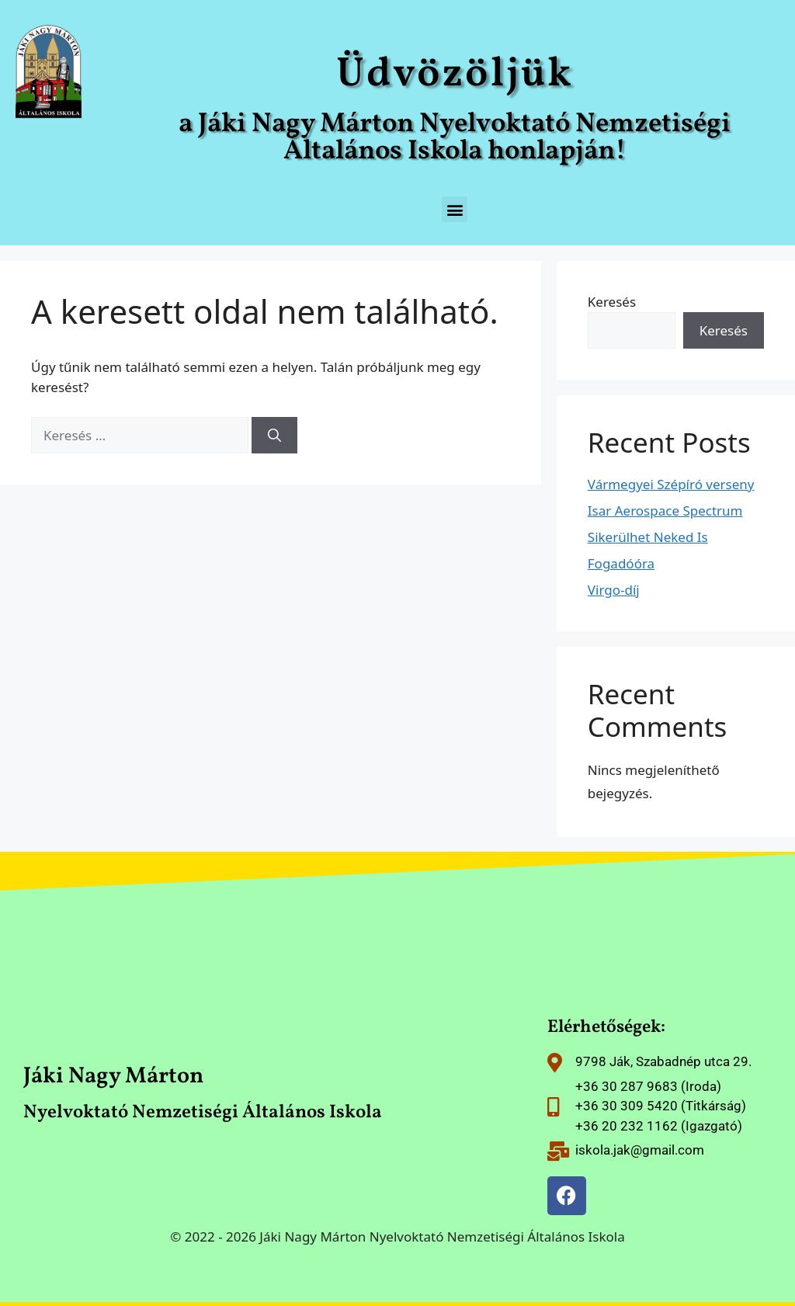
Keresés (612, 302)
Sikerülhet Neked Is (648, 537)
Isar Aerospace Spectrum (665, 510)
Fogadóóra (621, 563)
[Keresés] (274, 435)
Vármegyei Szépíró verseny (671, 484)
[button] (454, 209)
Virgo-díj (614, 590)
